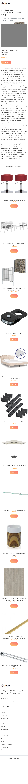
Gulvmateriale (4, 718)
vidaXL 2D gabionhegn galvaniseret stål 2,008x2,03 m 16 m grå (14, 289)
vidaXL (17, 50)
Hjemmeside (4, 17)
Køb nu (6, 62)
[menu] (25, 3)
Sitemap (3, 750)
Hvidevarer (4, 721)
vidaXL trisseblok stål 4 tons (14, 333)
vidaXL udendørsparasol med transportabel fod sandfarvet (14, 466)
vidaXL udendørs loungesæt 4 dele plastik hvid (14, 244)
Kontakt (3, 741)
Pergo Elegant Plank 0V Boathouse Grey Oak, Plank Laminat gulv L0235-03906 (14, 599)
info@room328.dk (5, 707)
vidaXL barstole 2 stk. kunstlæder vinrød (14, 200)
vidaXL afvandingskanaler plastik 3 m (14, 422)
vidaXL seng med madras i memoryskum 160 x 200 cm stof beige (14, 377)
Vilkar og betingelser (6, 744)
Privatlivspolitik (5, 747)
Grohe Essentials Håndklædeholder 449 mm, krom (14, 665)
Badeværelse (4, 715)
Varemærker (11, 50)
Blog (2, 739)
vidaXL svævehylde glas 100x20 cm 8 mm (14, 510)
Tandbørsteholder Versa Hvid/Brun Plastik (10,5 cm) (14, 554)
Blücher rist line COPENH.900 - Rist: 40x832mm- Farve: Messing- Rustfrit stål (14, 637)
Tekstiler (3, 726)
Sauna (2, 723)
